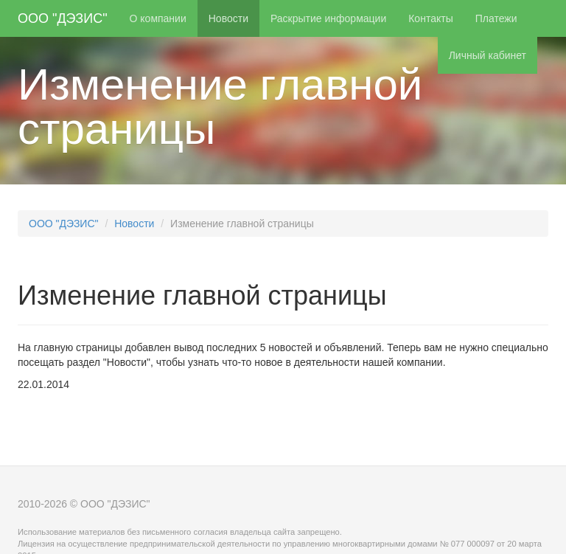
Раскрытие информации (328, 18)
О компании (158, 18)
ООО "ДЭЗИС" (63, 18)
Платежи (496, 18)
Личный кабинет (487, 55)
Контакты (430, 18)
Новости (228, 18)
